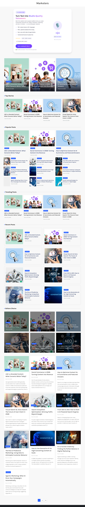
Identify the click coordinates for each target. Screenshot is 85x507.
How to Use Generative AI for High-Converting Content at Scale (71, 294)
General (9, 81)
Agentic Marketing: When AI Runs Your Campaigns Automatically (16, 478)
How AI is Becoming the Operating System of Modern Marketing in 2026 (45, 182)
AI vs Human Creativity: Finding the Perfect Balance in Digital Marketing (68, 449)
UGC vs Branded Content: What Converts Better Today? (32, 236)
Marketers (42, 3)
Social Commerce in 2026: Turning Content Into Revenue (70, 236)
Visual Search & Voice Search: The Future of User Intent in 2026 (70, 116)
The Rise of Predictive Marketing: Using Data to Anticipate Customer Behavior (19, 171)
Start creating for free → (24, 46)
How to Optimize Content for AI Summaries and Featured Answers (68, 84)
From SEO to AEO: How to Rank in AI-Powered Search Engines (71, 275)
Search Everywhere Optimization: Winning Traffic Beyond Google (32, 275)
